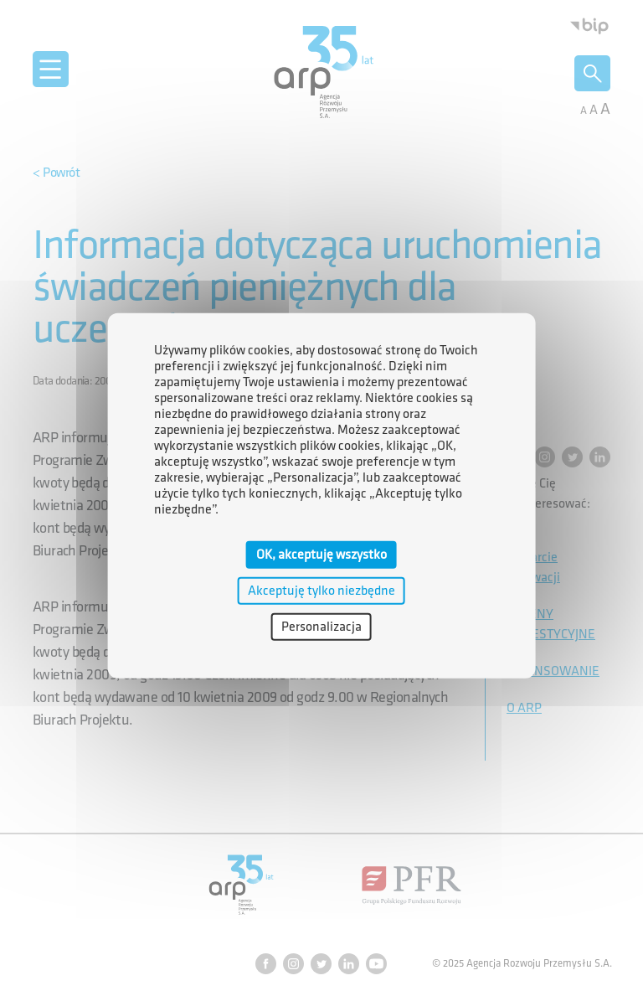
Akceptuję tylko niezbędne (321, 590)
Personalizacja (321, 627)
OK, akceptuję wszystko (321, 554)
